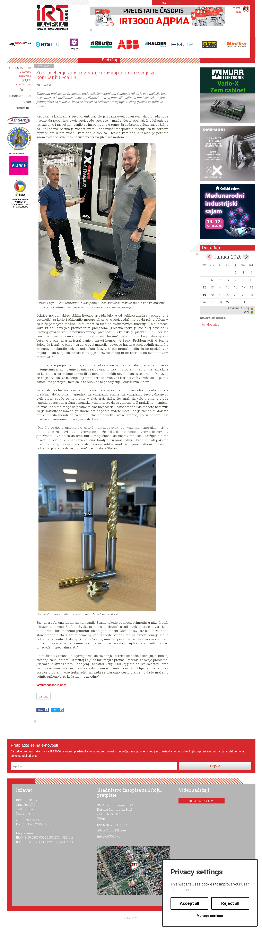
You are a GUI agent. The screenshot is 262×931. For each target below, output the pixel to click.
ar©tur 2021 (131, 918)
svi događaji (210, 324)
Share (40, 710)
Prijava (215, 766)
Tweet (55, 710)
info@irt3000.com (110, 836)
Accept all (189, 903)
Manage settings (210, 916)
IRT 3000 (53, 20)
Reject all (230, 903)
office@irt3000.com (111, 830)
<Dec (209, 257)
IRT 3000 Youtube (203, 801)
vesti (47, 65)
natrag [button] (43, 696)
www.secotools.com (51, 685)
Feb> (246, 257)
